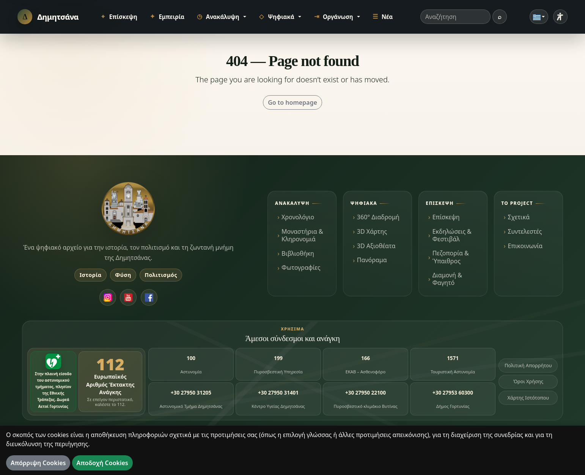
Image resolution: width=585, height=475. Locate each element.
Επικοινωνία (525, 246)
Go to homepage (292, 102)
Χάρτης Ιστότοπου (528, 397)
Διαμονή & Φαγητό (447, 279)
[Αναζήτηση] (499, 16)
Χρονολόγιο (297, 217)
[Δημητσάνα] (48, 16)
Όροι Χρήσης (528, 381)
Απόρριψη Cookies (38, 463)
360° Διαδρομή (378, 217)
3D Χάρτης (372, 231)
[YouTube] (128, 297)
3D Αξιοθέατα (376, 246)
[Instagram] (107, 297)
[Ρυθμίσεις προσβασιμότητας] (560, 16)
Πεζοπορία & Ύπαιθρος (450, 257)
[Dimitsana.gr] (128, 208)
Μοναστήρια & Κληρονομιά (302, 235)
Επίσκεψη (446, 217)
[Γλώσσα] (539, 16)
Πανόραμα (372, 260)
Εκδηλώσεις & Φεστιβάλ (452, 235)
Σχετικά (519, 217)
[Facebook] (149, 297)
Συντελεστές (525, 231)
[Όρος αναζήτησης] (455, 16)
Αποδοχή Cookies (102, 463)
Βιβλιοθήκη (297, 253)
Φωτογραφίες (300, 267)
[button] (221, 17)
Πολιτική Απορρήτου (528, 365)
